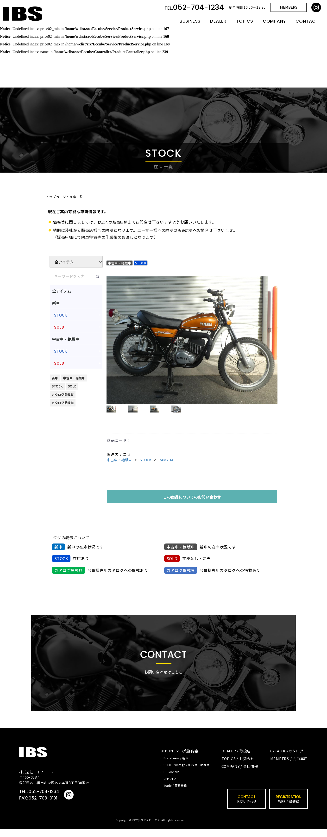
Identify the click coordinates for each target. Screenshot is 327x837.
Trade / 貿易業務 (175, 793)
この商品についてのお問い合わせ (192, 505)
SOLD (59, 327)
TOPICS (244, 24)
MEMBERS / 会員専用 (289, 766)
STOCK (60, 315)
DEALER (218, 24)
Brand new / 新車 (176, 766)
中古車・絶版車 (65, 339)
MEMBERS (289, 11)
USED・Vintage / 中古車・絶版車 (186, 773)
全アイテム (61, 291)
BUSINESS (190, 24)
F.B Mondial (172, 780)
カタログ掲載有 (63, 394)
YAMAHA (169, 468)
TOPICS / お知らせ (237, 766)
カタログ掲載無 (63, 402)
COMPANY (274, 24)
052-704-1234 (44, 800)
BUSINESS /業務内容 (180, 759)
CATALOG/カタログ (287, 759)
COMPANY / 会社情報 (239, 774)
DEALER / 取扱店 (236, 759)
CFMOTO (170, 787)
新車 (56, 303)
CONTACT (307, 24)
